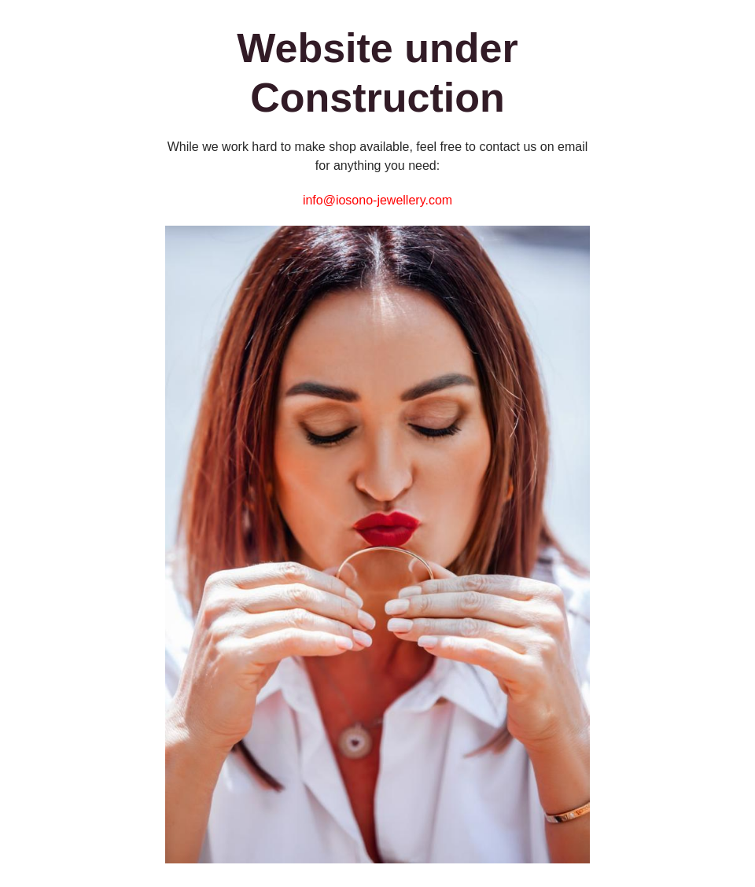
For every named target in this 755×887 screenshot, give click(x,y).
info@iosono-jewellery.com (377, 200)
